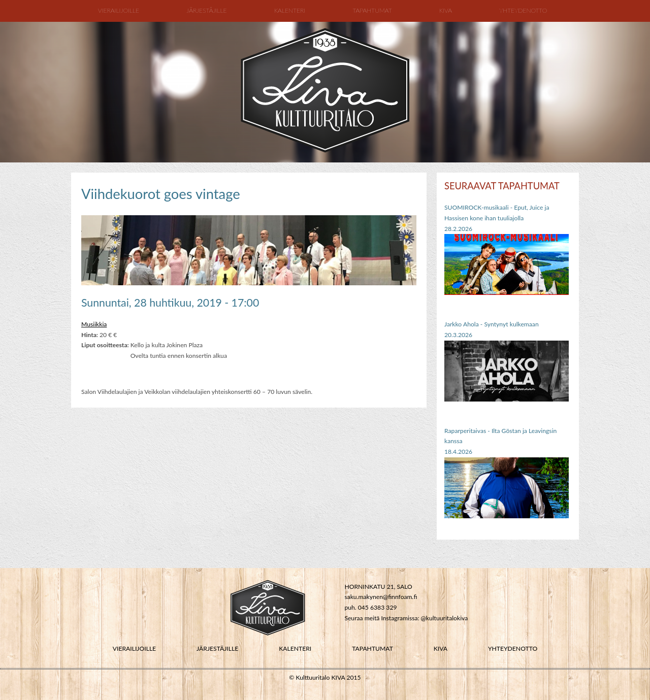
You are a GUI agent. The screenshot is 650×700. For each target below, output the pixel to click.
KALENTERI (295, 648)
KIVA (440, 648)
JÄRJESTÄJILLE (217, 648)
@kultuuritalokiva (444, 618)
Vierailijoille (118, 10)
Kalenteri (290, 10)
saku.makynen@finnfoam (378, 597)
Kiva (445, 10)
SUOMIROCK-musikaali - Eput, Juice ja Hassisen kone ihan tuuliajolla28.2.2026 (496, 218)
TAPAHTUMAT (372, 648)
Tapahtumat (372, 10)
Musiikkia (94, 324)
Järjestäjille (206, 10)
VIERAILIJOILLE (134, 648)
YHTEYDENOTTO (512, 648)
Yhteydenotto (523, 10)
